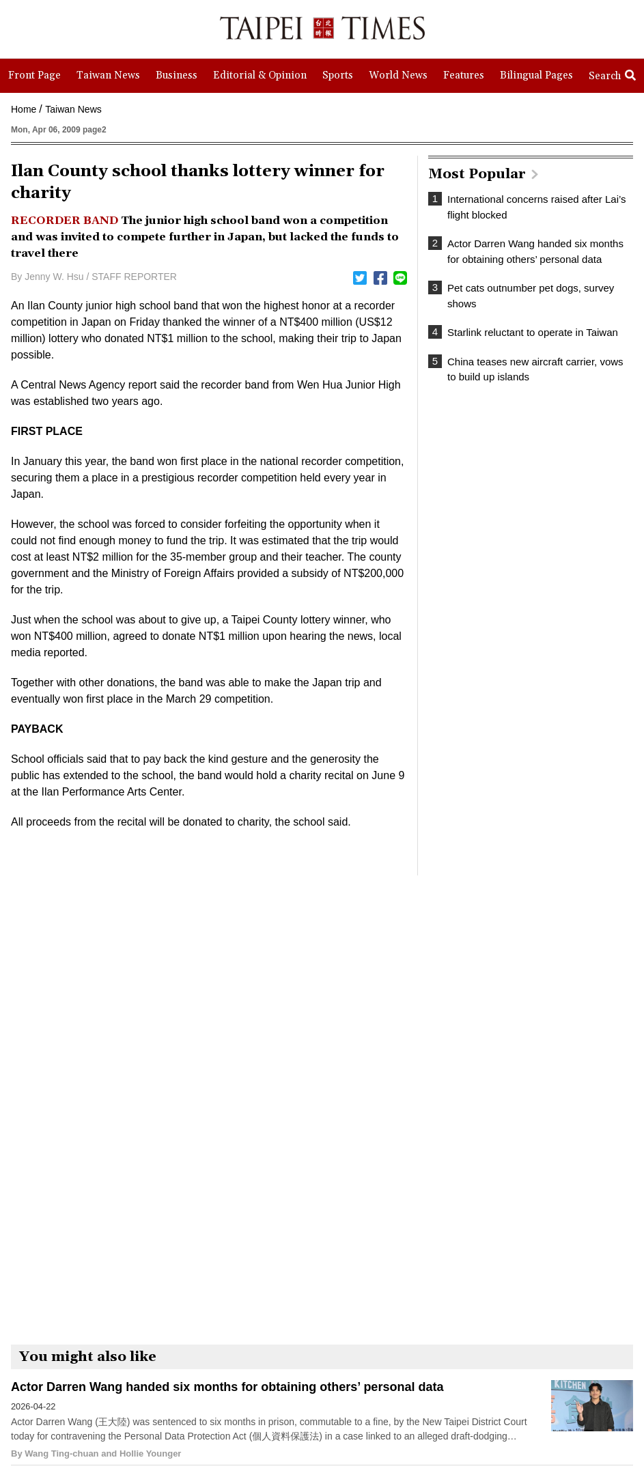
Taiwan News (73, 109)
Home (23, 109)
